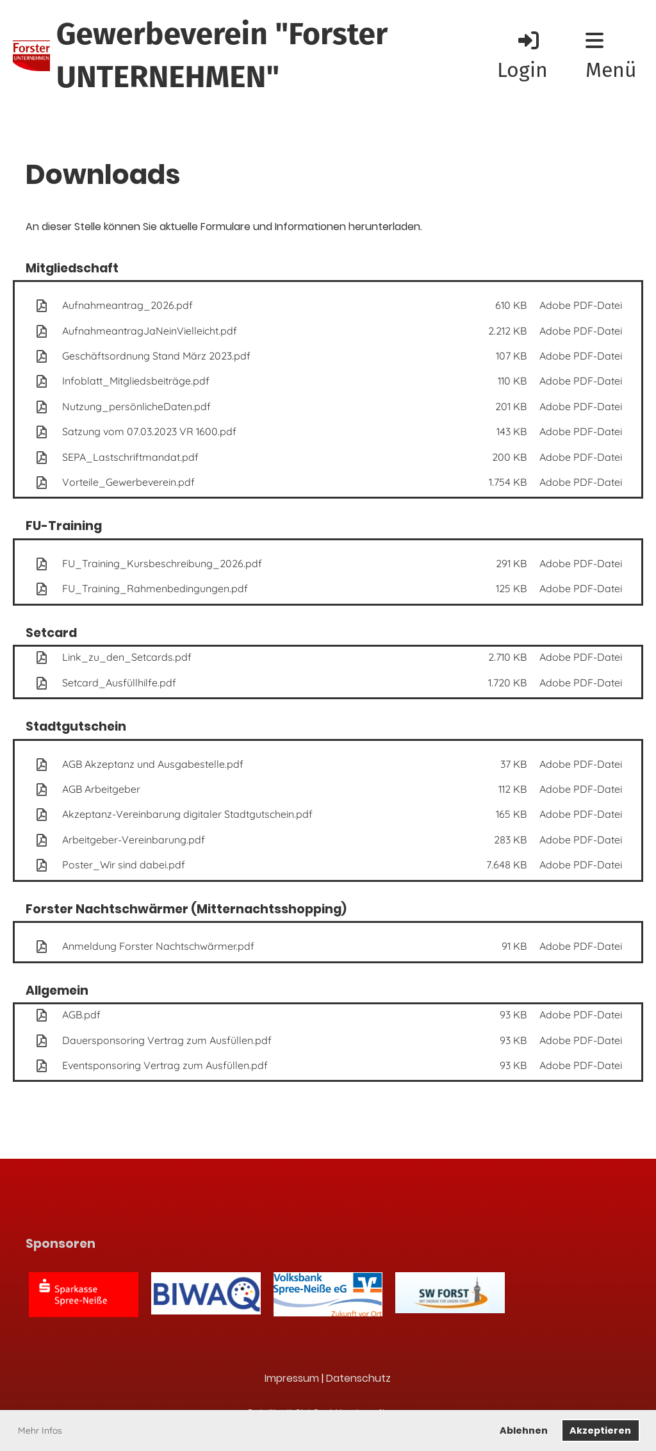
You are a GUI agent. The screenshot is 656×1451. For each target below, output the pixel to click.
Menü (611, 56)
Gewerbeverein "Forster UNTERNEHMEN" (222, 55)
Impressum (292, 1378)
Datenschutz (358, 1378)
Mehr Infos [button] (40, 1430)
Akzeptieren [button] (600, 1430)
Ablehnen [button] (524, 1430)
